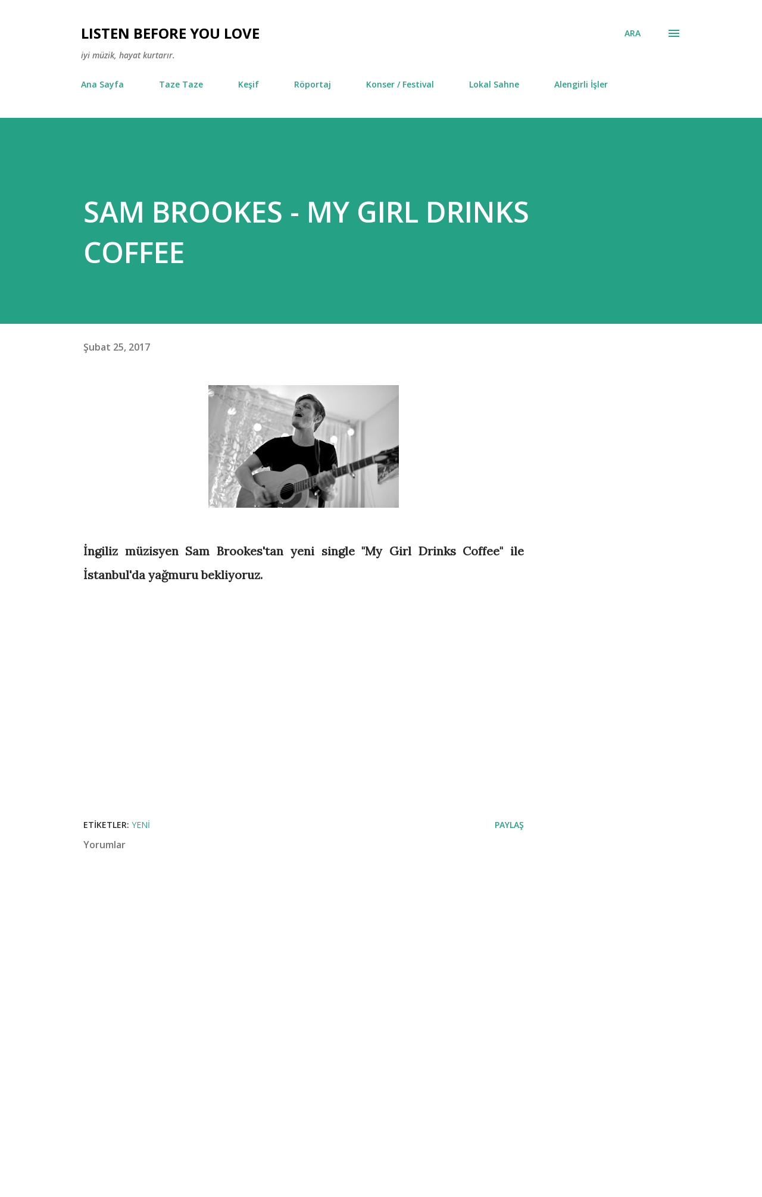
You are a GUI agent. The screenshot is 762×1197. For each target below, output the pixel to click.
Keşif (248, 84)
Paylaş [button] (509, 824)
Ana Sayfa (102, 84)
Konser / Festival (400, 84)
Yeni (141, 824)
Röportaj (312, 84)
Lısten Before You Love (170, 33)
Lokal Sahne (494, 84)
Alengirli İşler (581, 84)
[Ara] (632, 33)
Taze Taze (181, 84)
